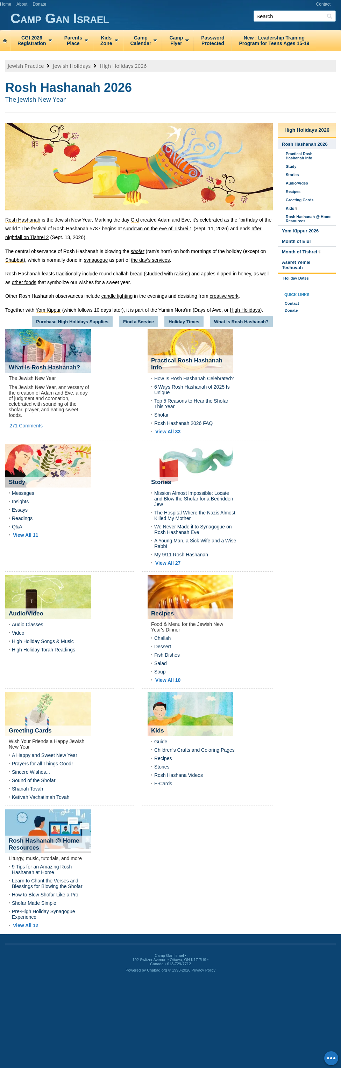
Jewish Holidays (72, 65)
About (21, 4)
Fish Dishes (167, 655)
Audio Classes (27, 624)
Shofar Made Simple (34, 903)
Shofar (161, 415)
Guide (160, 741)
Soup (160, 671)
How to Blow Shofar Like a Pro (45, 894)
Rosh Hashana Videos (178, 775)
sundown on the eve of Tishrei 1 (157, 228)
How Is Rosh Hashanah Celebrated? (194, 378)
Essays (20, 510)
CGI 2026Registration (31, 40)
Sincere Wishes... (31, 772)
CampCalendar (140, 40)
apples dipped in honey (226, 273)
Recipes (163, 758)
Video (18, 633)
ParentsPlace (73, 40)
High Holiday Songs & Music (43, 641)
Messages (23, 493)
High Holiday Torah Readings (43, 649)
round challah (114, 273)
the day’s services (150, 260)
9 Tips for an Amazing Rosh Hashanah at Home (42, 869)
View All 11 (25, 535)
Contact (323, 4)
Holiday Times (184, 321)
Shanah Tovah (27, 789)
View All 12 (25, 925)
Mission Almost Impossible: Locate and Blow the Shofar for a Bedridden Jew (193, 498)
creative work (223, 296)
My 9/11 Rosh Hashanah (181, 554)
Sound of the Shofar (34, 780)
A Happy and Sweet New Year (44, 755)
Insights (20, 501)
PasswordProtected (212, 40)
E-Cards (163, 783)
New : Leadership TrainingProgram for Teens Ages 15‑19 (274, 40)
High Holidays (245, 310)
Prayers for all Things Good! (42, 763)
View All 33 (167, 431)
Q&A (17, 526)
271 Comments (26, 425)
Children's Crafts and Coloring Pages (194, 750)
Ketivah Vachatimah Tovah (40, 797)
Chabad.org (157, 970)
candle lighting (117, 296)
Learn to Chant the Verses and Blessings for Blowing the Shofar (47, 883)
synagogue (96, 260)
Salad (160, 663)
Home (5, 4)
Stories (162, 767)
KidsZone (106, 40)
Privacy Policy (203, 970)
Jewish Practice (26, 65)
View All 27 (167, 563)
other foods (24, 282)
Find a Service (138, 321)
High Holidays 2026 (123, 65)
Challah (162, 638)
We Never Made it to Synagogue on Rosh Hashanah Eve (193, 529)
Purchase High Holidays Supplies (72, 321)
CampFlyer (176, 40)
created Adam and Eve (165, 220)
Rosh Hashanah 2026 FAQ (183, 423)
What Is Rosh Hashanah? (241, 321)
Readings (22, 518)
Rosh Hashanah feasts (30, 273)
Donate (39, 4)
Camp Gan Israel (175, 19)
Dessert (162, 646)
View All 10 (167, 680)
